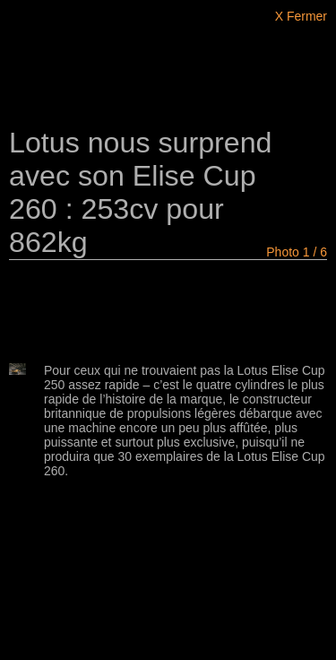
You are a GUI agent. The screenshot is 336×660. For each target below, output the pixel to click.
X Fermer (301, 16)
